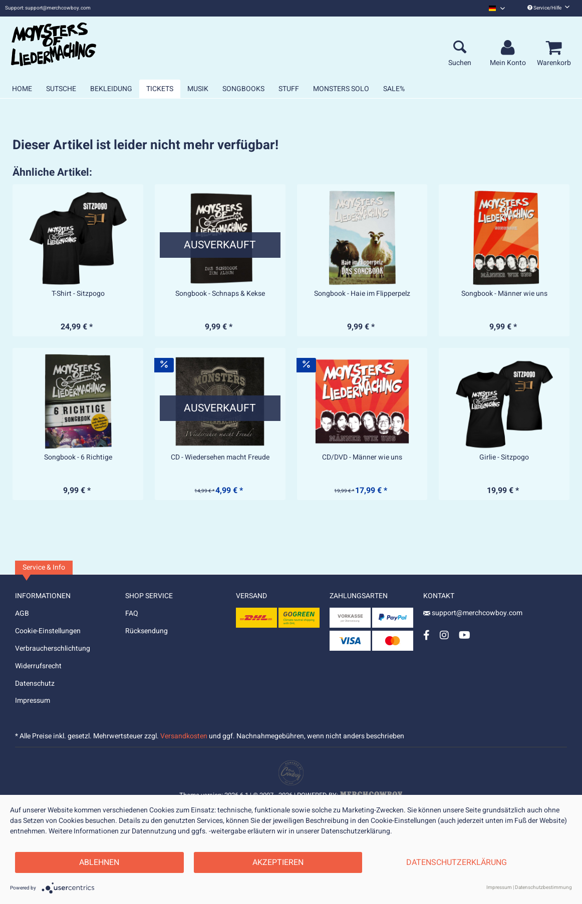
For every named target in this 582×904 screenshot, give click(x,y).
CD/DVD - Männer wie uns (362, 458)
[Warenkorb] (555, 48)
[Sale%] (394, 89)
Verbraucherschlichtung (52, 648)
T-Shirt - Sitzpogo (78, 294)
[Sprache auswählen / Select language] (497, 8)
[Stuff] (288, 89)
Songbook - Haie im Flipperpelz (362, 294)
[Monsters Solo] (341, 89)
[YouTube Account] (464, 635)
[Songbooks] (243, 89)
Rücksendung (146, 631)
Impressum (32, 700)
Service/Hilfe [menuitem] (548, 8)
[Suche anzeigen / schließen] (459, 48)
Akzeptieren (278, 862)
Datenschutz (35, 683)
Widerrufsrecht (38, 666)
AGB (22, 613)
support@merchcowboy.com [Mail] (472, 613)
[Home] (22, 89)
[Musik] (197, 89)
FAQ (131, 613)
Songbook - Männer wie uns (504, 294)
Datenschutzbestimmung (543, 887)
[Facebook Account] (426, 635)
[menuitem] (497, 8)
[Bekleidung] (111, 89)
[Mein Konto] (509, 48)
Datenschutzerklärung (456, 862)
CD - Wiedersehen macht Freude (220, 458)
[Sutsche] (61, 89)
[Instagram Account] (444, 635)
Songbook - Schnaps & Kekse (220, 294)
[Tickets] (159, 89)
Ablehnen (99, 862)
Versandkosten (183, 736)
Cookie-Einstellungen (48, 631)
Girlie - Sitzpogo (504, 458)
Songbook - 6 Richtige (78, 458)
